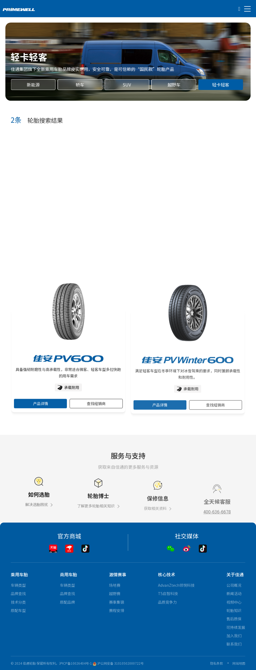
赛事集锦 (116, 602)
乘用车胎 (19, 574)
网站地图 (238, 663)
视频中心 (233, 602)
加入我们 (233, 635)
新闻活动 (233, 593)
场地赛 (114, 585)
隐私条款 (216, 663)
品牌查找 (18, 593)
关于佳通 (235, 574)
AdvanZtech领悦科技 (176, 585)
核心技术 (166, 574)
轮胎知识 (233, 610)
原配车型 (18, 610)
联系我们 (233, 644)
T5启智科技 (168, 593)
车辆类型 (18, 585)
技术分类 (18, 602)
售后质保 (233, 618)
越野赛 (114, 593)
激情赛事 (117, 574)
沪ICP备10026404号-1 (75, 663)
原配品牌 (67, 602)
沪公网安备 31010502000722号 (118, 663)
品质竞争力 (167, 602)
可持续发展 (235, 627)
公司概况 (233, 585)
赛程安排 (116, 610)
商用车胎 (68, 574)
